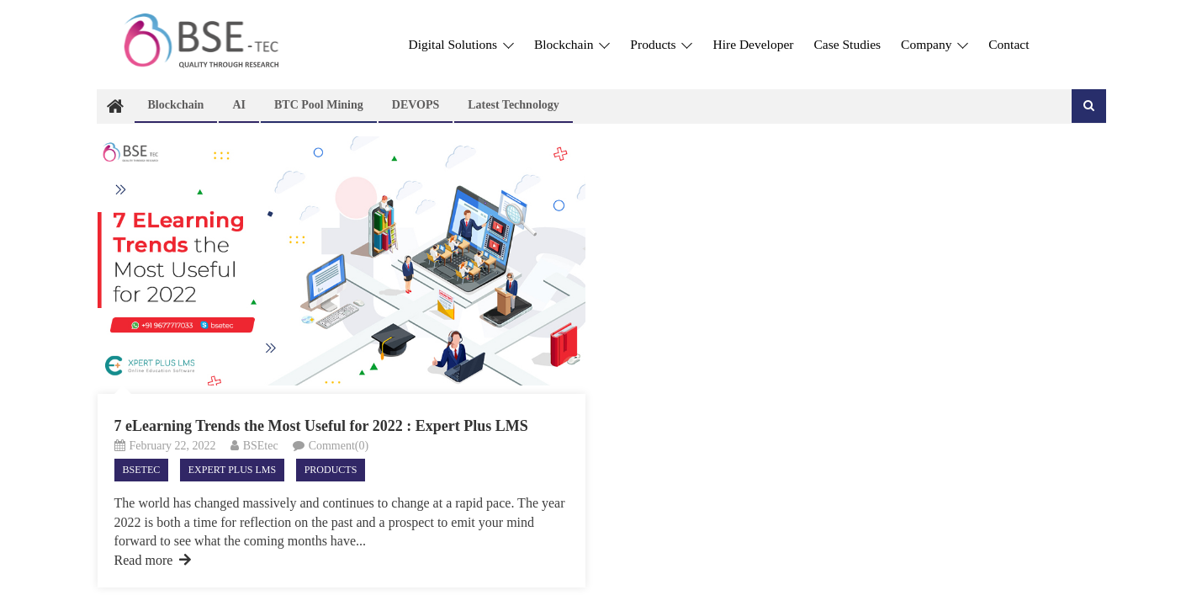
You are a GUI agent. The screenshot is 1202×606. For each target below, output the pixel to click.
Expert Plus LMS (232, 470)
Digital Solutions (461, 44)
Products (661, 44)
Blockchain (572, 44)
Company (934, 44)
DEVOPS (416, 104)
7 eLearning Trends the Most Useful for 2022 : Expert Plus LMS (321, 425)
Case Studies (847, 44)
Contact (1008, 44)
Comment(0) (339, 445)
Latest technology (513, 104)
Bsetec (142, 470)
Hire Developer (752, 44)
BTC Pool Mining (318, 104)
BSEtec (260, 445)
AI (239, 104)
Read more (153, 560)
